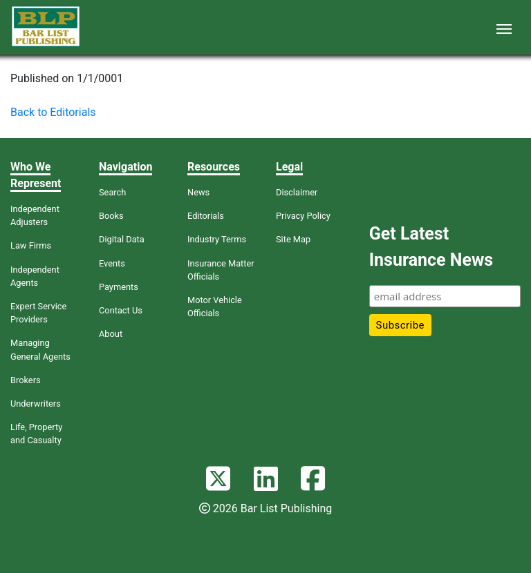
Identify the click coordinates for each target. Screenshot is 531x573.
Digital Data (122, 239)
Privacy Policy (303, 216)
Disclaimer (296, 192)
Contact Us (120, 310)
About (110, 334)
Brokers (25, 380)
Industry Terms (216, 239)
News (198, 192)
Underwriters (35, 403)
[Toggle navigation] (504, 28)
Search (112, 192)
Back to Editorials (53, 112)
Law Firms (30, 245)
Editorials (205, 216)
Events (112, 263)
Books (111, 216)
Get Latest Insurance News (431, 247)
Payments (118, 287)
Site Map (293, 239)
